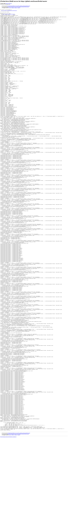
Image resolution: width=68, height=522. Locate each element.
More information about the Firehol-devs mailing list (8, 521)
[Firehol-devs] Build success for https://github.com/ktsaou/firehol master (18, 6)
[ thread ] (12, 7)
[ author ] (18, 7)
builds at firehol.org (9, 3)
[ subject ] (15, 7)
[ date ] (10, 7)
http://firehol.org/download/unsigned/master (9, 10)
